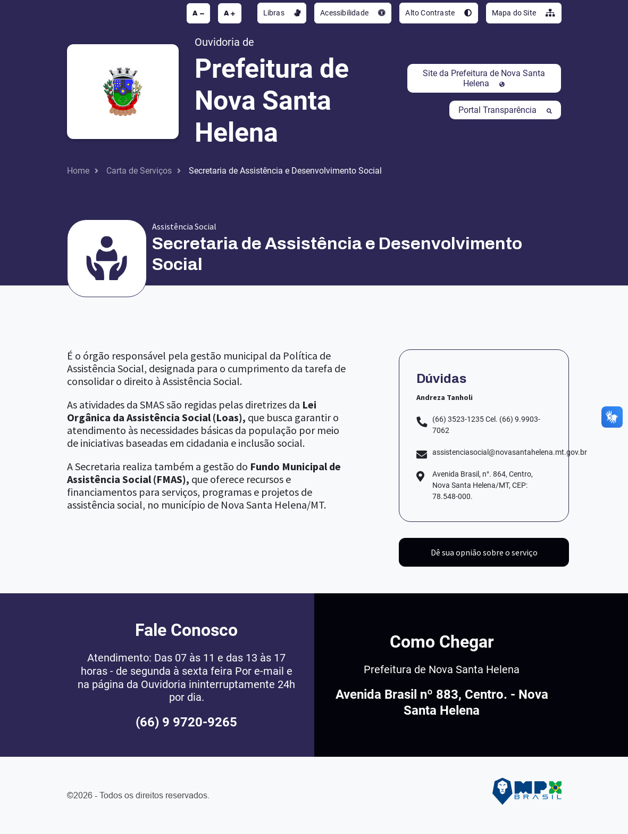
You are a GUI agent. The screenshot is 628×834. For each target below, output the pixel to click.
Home (78, 171)
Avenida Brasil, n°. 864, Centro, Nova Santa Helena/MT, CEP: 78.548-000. (482, 485)
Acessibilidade (353, 13)
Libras (282, 13)
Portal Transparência (505, 110)
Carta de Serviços (139, 171)
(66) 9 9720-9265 (186, 722)
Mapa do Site (524, 13)
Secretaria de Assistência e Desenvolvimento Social (285, 171)
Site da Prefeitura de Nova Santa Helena (484, 78)
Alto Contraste (438, 13)
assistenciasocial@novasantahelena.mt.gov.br (509, 452)
